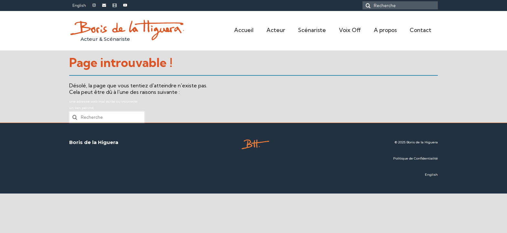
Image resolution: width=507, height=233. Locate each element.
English (431, 174)
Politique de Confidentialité (415, 158)
